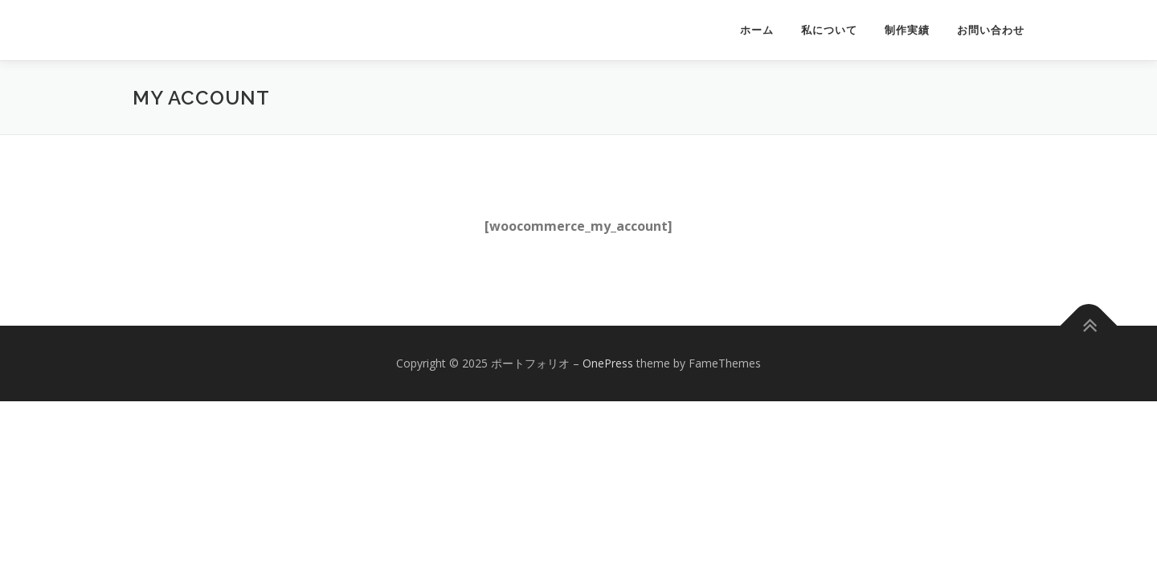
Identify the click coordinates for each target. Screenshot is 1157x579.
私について (829, 30)
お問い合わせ (990, 30)
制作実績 (907, 30)
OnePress (608, 363)
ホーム (757, 30)
